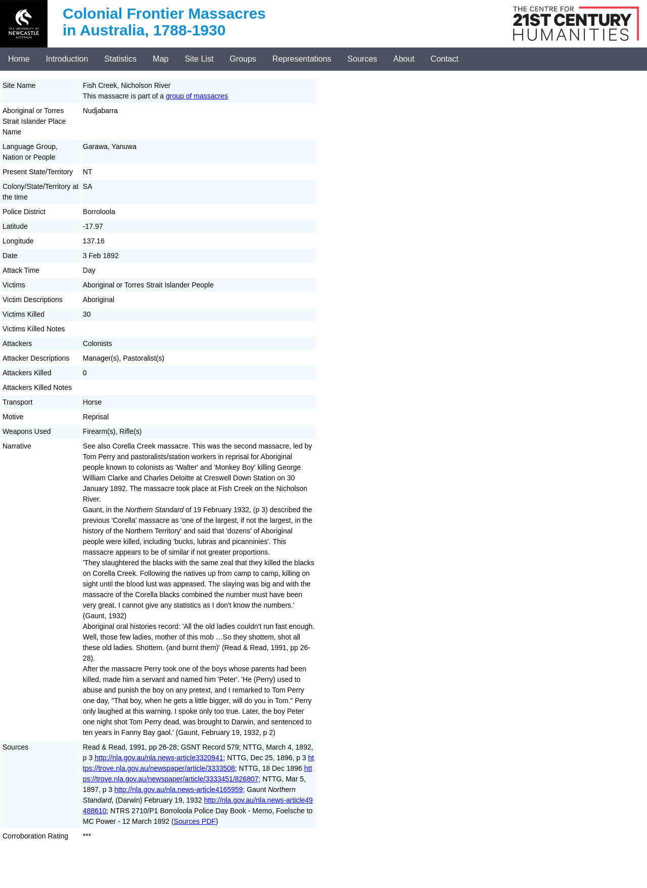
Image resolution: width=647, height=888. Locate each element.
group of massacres (197, 96)
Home (19, 59)
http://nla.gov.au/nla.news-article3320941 (159, 758)
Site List (198, 59)
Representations (302, 59)
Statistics (120, 59)
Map (160, 59)
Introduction (67, 59)
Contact (444, 59)
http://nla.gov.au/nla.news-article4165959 (178, 789)
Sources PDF (195, 821)
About (403, 59)
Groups (242, 59)
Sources (362, 59)
